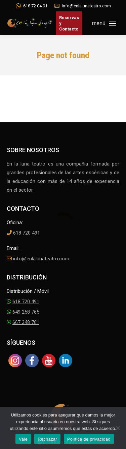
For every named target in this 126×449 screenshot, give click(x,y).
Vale (23, 439)
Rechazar (47, 439)
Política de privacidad (89, 439)
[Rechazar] (117, 428)
